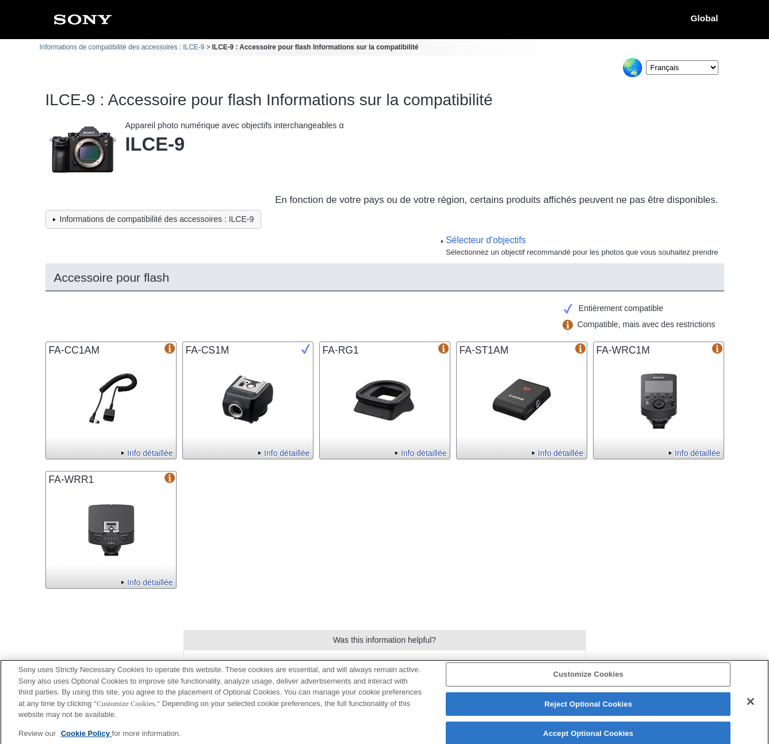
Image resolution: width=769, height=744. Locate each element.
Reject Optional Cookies (589, 708)
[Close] (750, 705)
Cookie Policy (86, 737)
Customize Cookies (588, 678)
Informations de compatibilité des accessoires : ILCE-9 (122, 47)
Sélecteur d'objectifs (486, 240)
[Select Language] (682, 67)
